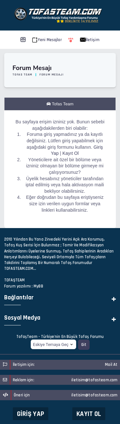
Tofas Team (22, 74)
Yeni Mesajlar (47, 40)
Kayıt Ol (88, 414)
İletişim (90, 40)
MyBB (38, 286)
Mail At (111, 364)
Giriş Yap (30, 414)
